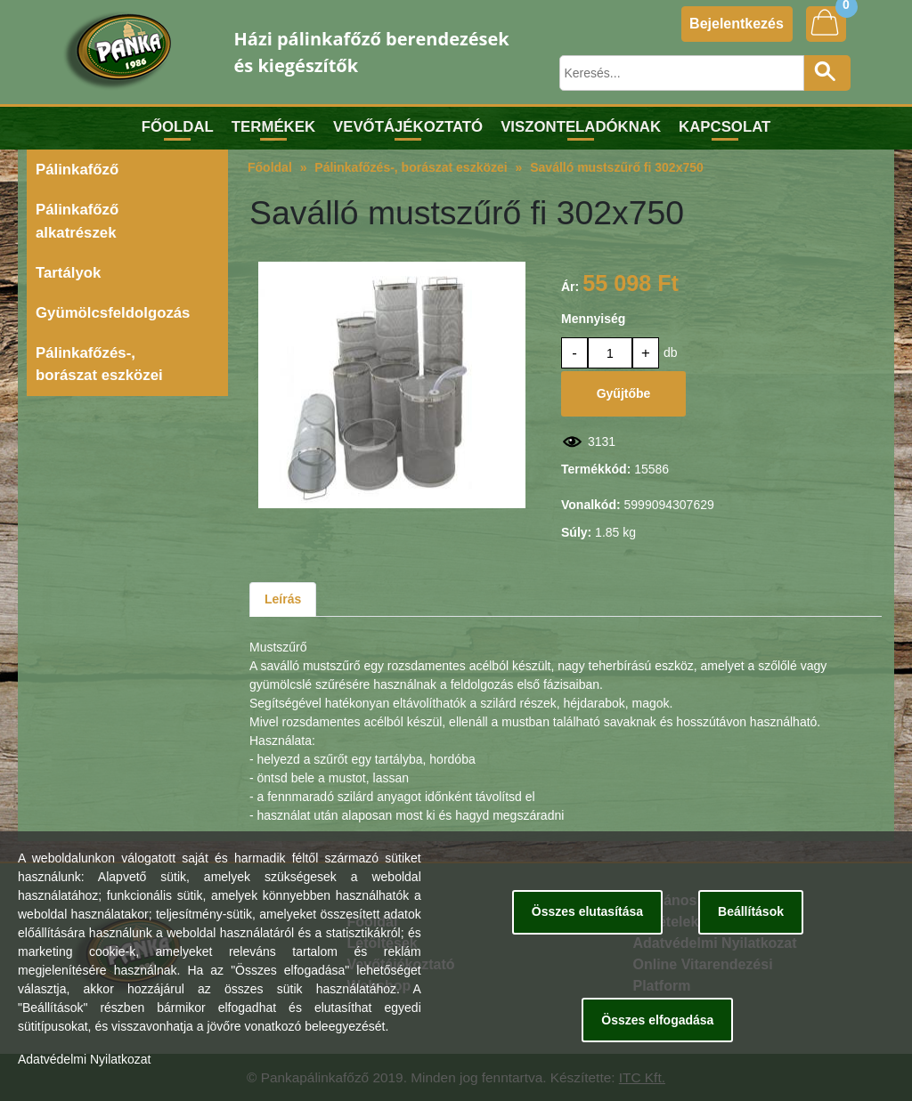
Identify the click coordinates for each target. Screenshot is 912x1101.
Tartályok (68, 272)
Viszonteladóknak (581, 126)
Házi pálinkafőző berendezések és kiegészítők (371, 52)
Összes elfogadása (657, 1020)
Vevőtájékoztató (408, 126)
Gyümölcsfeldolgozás (113, 312)
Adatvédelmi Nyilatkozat (84, 1059)
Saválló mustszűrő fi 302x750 (617, 167)
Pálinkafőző (77, 169)
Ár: (570, 286)
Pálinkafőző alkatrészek (77, 220)
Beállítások (751, 911)
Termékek (273, 126)
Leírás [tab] (283, 599)
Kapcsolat (724, 126)
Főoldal (178, 126)
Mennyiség (593, 319)
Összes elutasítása (587, 911)
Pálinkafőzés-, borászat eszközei (99, 364)
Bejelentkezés (736, 23)
